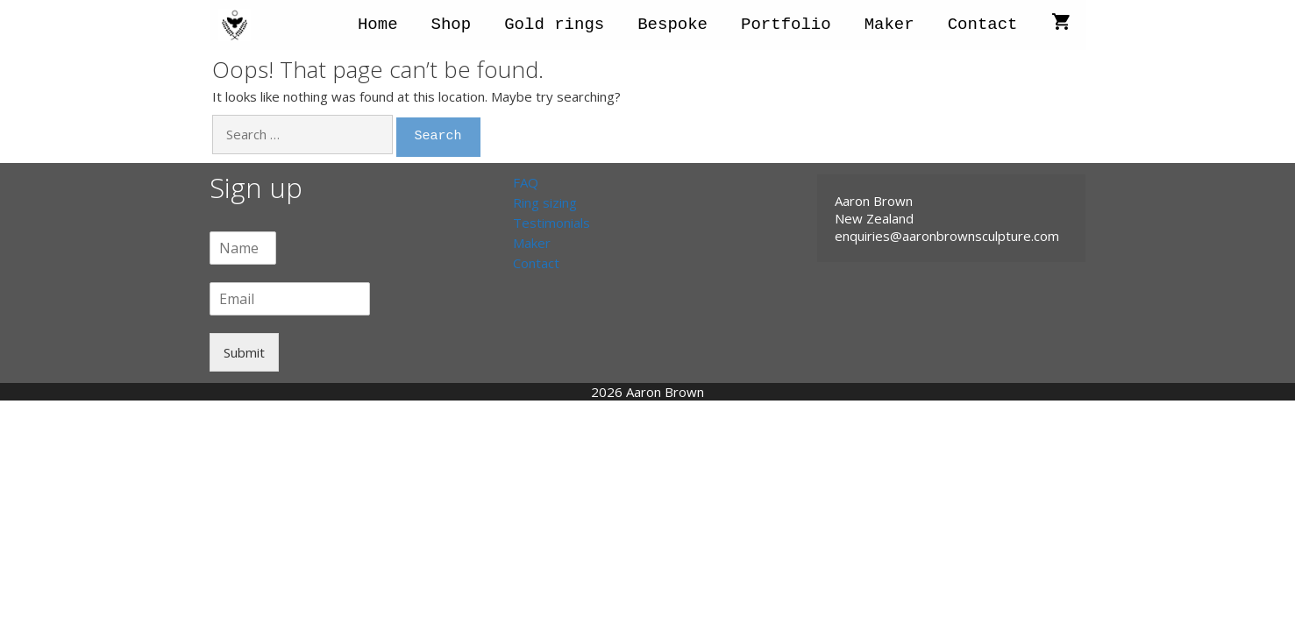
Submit (244, 352)
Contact (983, 24)
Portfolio (786, 24)
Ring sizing (545, 202)
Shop (451, 24)
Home (378, 24)
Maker (889, 24)
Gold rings (554, 24)
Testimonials (551, 222)
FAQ (525, 182)
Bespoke (672, 24)
